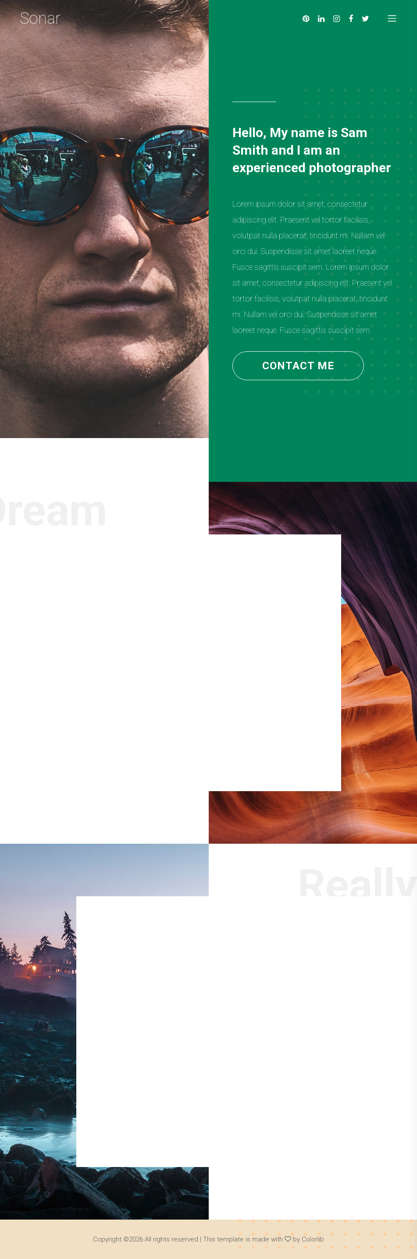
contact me (298, 366)
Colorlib (313, 1239)
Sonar (40, 18)
